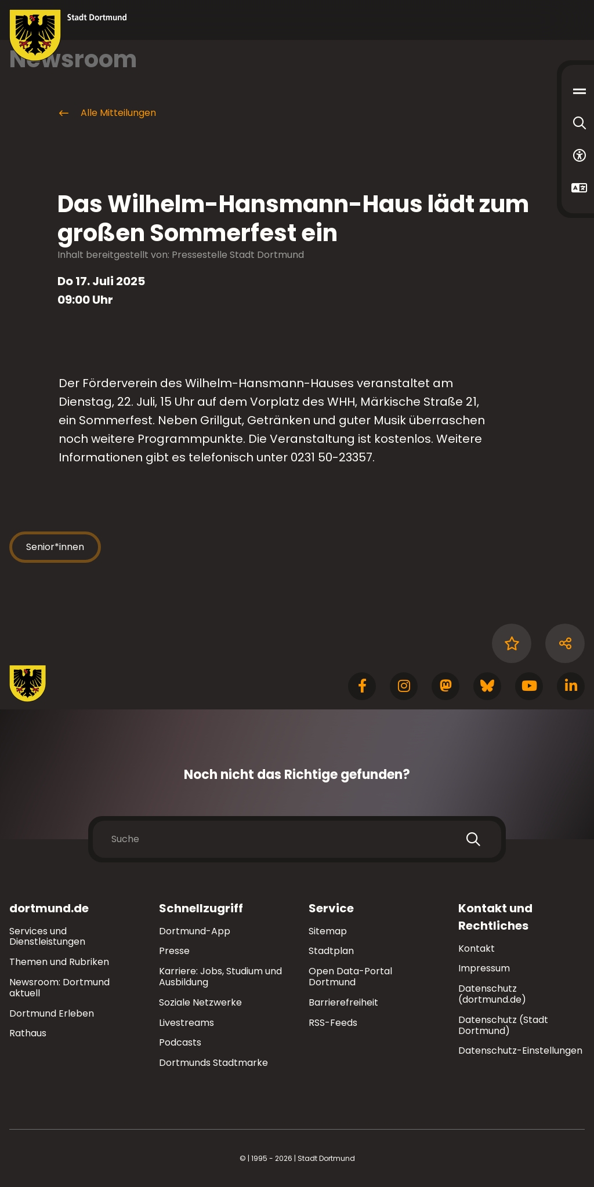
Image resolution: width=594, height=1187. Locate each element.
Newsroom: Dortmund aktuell (59, 987)
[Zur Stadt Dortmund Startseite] (68, 35)
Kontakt (476, 948)
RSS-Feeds (333, 1022)
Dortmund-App (194, 931)
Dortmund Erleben (51, 1013)
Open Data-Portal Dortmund (350, 976)
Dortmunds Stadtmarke (213, 1062)
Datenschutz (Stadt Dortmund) (503, 1025)
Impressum (484, 968)
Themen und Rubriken (59, 961)
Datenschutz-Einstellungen (520, 1051)
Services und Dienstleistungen (47, 936)
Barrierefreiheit (343, 1002)
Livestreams (186, 1022)
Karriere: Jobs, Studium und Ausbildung (220, 976)
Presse (174, 950)
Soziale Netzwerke (200, 1002)
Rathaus (27, 1033)
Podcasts (180, 1042)
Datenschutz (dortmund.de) (492, 994)
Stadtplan (331, 950)
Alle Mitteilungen (106, 113)
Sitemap (328, 931)
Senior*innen (55, 547)
